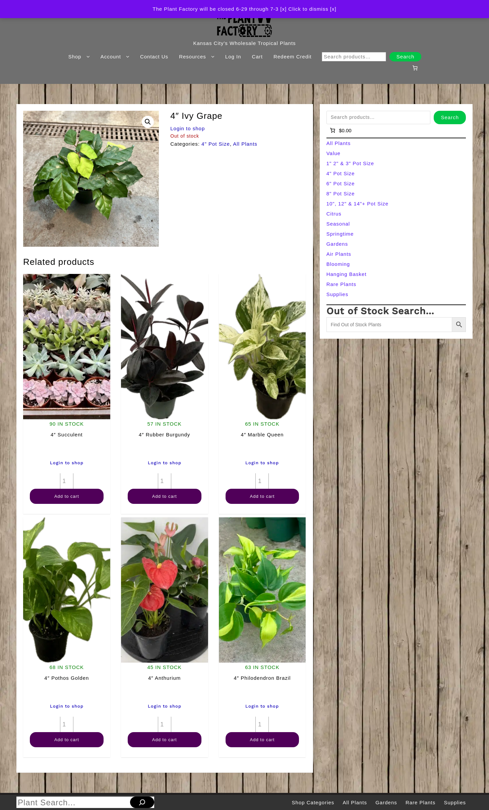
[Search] (142, 802)
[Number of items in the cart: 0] (415, 67)
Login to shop (187, 128)
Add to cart (66, 496)
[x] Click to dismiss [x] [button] (308, 9)
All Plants (245, 144)
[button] (148, 122)
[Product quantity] (66, 481)
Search (405, 56)
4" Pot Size (215, 144)
